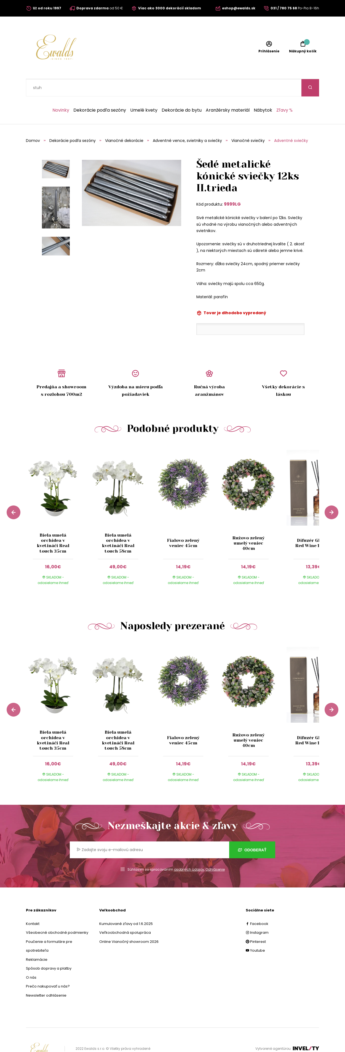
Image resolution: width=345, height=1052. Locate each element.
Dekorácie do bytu (182, 93)
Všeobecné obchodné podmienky (57, 915)
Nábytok (263, 93)
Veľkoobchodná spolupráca (125, 915)
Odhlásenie (215, 852)
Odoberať (252, 832)
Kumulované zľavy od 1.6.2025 (126, 906)
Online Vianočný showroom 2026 (129, 924)
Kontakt (32, 906)
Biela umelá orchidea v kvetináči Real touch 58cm (118, 525)
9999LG (232, 187)
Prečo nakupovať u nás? (48, 969)
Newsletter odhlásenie (46, 978)
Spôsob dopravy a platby (48, 951)
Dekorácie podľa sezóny (99, 93)
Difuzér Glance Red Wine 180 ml (313, 525)
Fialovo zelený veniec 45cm (183, 525)
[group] (58, 502)
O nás (31, 960)
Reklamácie (36, 942)
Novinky (60, 93)
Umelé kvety (143, 93)
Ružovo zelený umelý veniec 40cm (248, 526)
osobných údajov (189, 852)
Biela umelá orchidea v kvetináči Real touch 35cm (53, 525)
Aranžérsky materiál (228, 93)
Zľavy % (284, 93)
